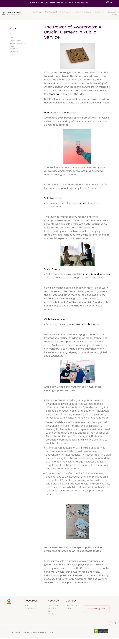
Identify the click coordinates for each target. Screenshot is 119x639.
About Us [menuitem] (53, 601)
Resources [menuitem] (31, 601)
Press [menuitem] (12, 46)
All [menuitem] (10, 33)
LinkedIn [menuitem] (69, 609)
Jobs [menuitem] (50, 612)
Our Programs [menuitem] (66, 12)
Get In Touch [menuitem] (71, 606)
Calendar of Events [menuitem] (83, 12)
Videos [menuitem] (12, 54)
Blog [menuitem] (11, 38)
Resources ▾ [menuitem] (99, 12)
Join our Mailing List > (96, 609)
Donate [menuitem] (114, 15)
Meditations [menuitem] (30, 609)
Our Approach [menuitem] (51, 12)
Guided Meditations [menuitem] (18, 43)
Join (111, 2)
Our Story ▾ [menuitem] (37, 12)
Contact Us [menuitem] (112, 12)
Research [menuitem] (14, 49)
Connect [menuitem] (71, 601)
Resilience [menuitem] (14, 51)
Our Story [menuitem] (52, 609)
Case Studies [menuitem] (15, 40)
